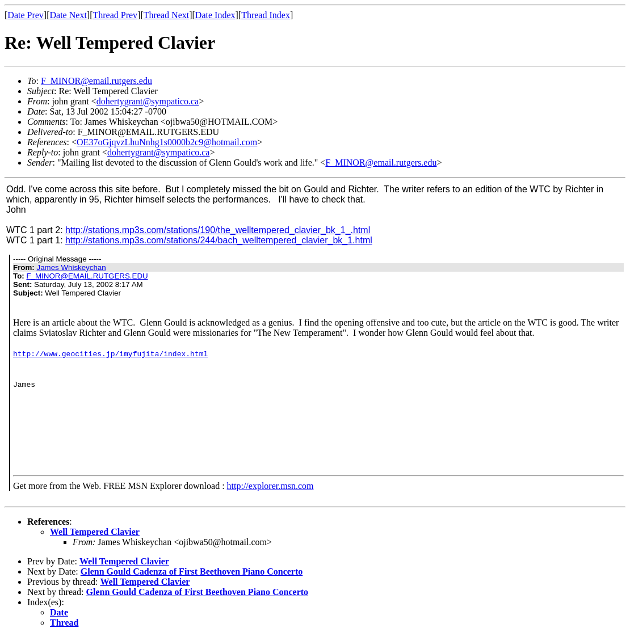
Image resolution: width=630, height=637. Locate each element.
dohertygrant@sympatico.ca (147, 101)
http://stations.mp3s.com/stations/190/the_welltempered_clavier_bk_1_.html (217, 230)
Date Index (215, 15)
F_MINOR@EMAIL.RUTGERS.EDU (87, 276)
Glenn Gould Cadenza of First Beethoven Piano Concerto (192, 571)
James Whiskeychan (71, 267)
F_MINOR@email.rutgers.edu (96, 81)
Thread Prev (115, 15)
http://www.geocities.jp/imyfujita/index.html (110, 353)
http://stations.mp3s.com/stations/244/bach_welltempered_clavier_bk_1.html (218, 240)
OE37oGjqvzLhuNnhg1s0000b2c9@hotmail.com (167, 142)
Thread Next (166, 15)
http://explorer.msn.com (270, 486)
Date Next (68, 15)
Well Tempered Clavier (95, 532)
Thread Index (265, 15)
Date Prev (25, 15)
